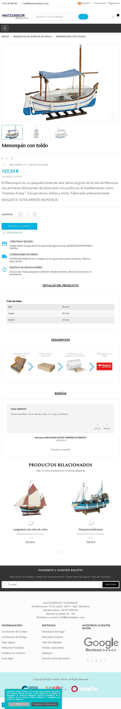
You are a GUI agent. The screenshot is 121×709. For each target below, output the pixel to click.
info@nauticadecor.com (35, 3)
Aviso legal (7, 658)
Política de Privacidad (12, 647)
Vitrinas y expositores (53, 647)
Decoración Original (52, 636)
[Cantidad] (28, 214)
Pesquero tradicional (91, 529)
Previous (58, 552)
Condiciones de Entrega (14, 636)
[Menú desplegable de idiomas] (84, 3)
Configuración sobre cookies (45, 704)
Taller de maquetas (51, 642)
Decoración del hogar (53, 631)
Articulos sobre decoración (56, 658)
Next (63, 552)
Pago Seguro (8, 642)
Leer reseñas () (17, 164)
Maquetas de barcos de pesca (30, 534)
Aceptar (19, 704)
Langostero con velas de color (30, 529)
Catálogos (47, 653)
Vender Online (59, 679)
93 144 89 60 (10, 3)
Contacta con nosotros (13, 653)
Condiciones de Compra (14, 631)
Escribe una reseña (38, 164)
